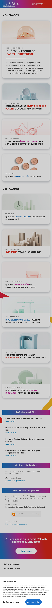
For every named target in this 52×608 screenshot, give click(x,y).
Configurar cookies (11, 602)
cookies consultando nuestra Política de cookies (24, 595)
